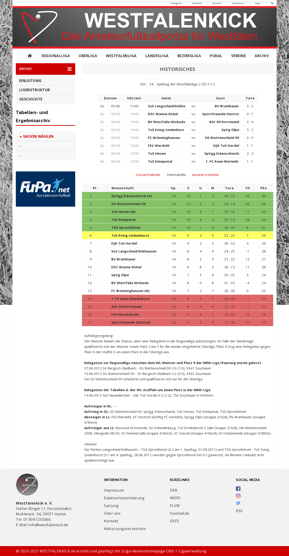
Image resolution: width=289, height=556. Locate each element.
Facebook (197, 3)
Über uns (112, 513)
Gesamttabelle (148, 174)
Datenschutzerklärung (124, 497)
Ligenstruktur (34, 89)
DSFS (174, 521)
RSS (239, 510)
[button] (45, 69)
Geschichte (30, 99)
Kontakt (217, 3)
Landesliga (157, 55)
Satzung (111, 505)
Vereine (238, 55)
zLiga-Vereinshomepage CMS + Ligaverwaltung (164, 551)
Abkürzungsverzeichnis (125, 528)
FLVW (175, 505)
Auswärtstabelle (205, 174)
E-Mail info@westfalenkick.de (42, 524)
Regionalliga (56, 55)
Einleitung (30, 80)
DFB (173, 490)
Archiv (262, 55)
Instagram (176, 3)
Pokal (216, 55)
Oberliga (88, 55)
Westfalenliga (121, 55)
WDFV (175, 497)
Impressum (238, 3)
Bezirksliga (189, 55)
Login (258, 3)
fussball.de (179, 513)
